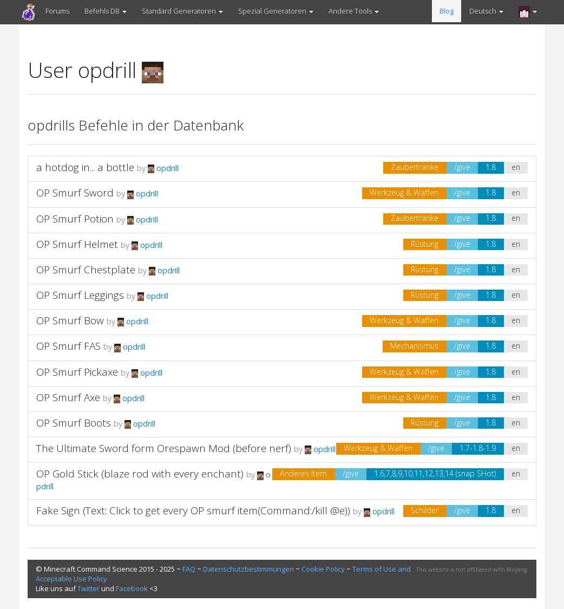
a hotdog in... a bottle (85, 167)
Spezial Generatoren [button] (275, 11)
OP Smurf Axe (68, 397)
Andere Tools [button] (354, 11)
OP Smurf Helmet (77, 244)
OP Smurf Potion (75, 219)
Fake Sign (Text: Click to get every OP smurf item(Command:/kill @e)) (193, 510)
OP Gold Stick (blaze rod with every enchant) (140, 474)
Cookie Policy (323, 569)
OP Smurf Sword (75, 193)
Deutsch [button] (486, 11)
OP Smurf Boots (73, 423)
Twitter (88, 588)
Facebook (132, 588)
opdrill (163, 168)
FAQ (188, 569)
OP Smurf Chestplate (85, 270)
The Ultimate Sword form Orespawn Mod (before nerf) (163, 448)
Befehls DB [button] (105, 11)
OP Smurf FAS (68, 346)
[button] (528, 11)
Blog (447, 11)
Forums (57, 11)
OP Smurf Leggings (80, 295)
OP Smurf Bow (70, 320)
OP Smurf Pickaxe (77, 372)
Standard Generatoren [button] (182, 11)
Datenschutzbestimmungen (248, 569)
